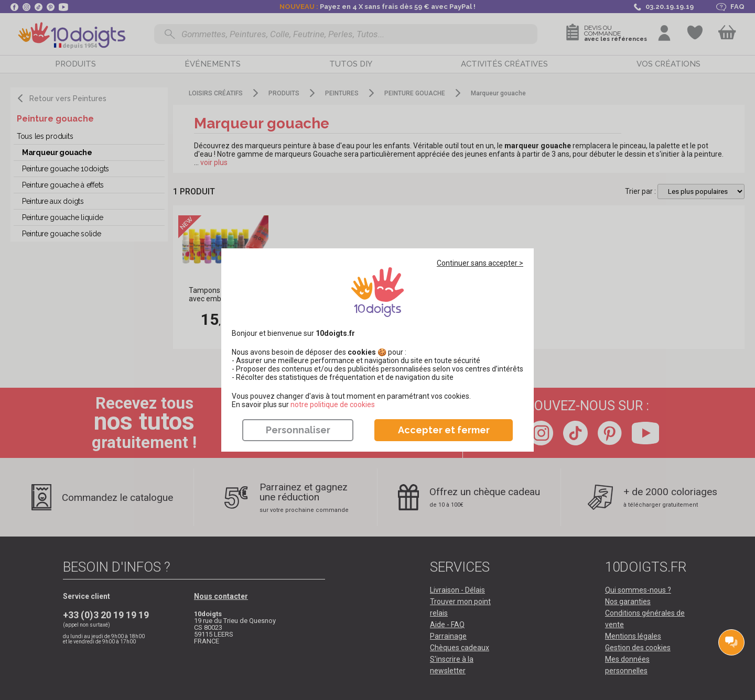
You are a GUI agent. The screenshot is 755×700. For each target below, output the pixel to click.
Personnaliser (298, 429)
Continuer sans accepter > (480, 263)
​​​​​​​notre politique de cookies (332, 404)
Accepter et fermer (444, 429)
